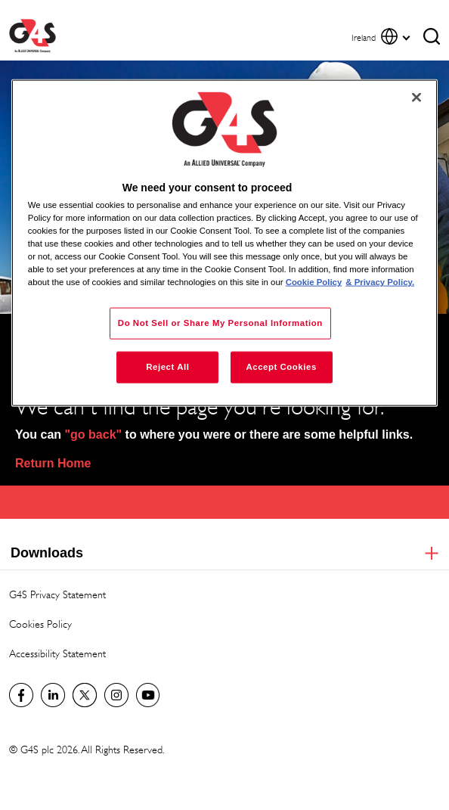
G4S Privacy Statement (57, 594)
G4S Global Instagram (116, 695)
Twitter (85, 695)
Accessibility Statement (57, 653)
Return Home (53, 463)
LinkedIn (53, 695)
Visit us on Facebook (21, 695)
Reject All (167, 366)
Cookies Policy (40, 623)
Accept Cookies (281, 366)
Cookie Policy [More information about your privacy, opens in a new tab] (314, 282)
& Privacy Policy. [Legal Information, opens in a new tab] (379, 282)
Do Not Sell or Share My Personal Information (220, 322)
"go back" (93, 434)
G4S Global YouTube (148, 695)
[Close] (416, 96)
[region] (224, 243)
